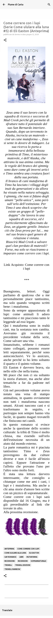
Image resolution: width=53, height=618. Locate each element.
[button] (5, 40)
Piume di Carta (15, 4)
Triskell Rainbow (12, 569)
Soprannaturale (38, 561)
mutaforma (32, 557)
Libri (21, 557)
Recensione (10, 561)
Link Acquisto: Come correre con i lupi (26, 266)
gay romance (10, 557)
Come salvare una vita (18, 341)
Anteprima (9, 549)
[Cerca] (49, 4)
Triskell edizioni (22, 565)
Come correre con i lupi (28, 549)
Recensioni (23, 561)
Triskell (8, 565)
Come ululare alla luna (15, 553)
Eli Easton (34, 553)
